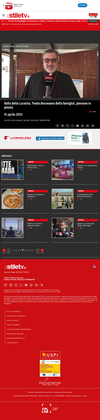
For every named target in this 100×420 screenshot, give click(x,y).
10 (29, 250)
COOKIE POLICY (12, 342)
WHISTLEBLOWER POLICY (16, 338)
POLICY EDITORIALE (14, 311)
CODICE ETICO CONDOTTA (16, 316)
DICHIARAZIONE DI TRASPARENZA (19, 329)
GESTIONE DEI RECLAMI (15, 334)
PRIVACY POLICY (13, 320)
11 (32, 250)
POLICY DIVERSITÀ (13, 325)
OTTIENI (82, 5)
